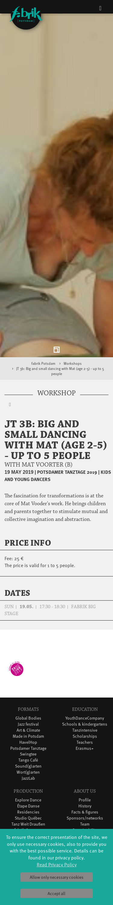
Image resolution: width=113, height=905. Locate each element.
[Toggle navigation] (100, 7)
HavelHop (28, 703)
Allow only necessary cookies (56, 877)
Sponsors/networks (85, 779)
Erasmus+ (85, 709)
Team (84, 785)
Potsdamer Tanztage (28, 709)
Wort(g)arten (28, 733)
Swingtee (28, 715)
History (84, 767)
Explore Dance (28, 761)
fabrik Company (28, 791)
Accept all (56, 893)
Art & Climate (28, 691)
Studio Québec (28, 779)
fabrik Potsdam (43, 324)
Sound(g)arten (28, 727)
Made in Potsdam (28, 697)
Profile (85, 761)
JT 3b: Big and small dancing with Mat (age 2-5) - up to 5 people (60, 332)
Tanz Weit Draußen (28, 785)
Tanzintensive (84, 691)
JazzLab (28, 739)
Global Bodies (28, 679)
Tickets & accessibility (28, 824)
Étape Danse (28, 767)
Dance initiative (28, 797)
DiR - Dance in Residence (28, 803)
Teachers (85, 703)
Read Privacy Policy (57, 864)
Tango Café (28, 721)
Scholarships (85, 697)
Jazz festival (28, 685)
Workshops (73, 324)
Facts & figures (84, 773)
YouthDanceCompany (84, 679)
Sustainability (84, 791)
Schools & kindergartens (84, 685)
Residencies (28, 773)
